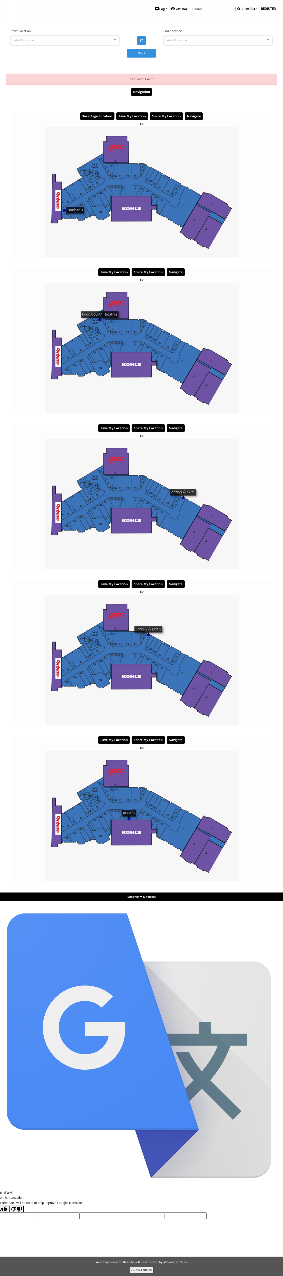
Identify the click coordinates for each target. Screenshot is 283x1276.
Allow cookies (141, 1269)
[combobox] (65, 40)
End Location (172, 31)
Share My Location (166, 116)
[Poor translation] (16, 1209)
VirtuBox (151, 896)
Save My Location (132, 116)
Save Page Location (97, 116)
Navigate (194, 116)
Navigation (141, 92)
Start (141, 53)
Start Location (20, 31)
